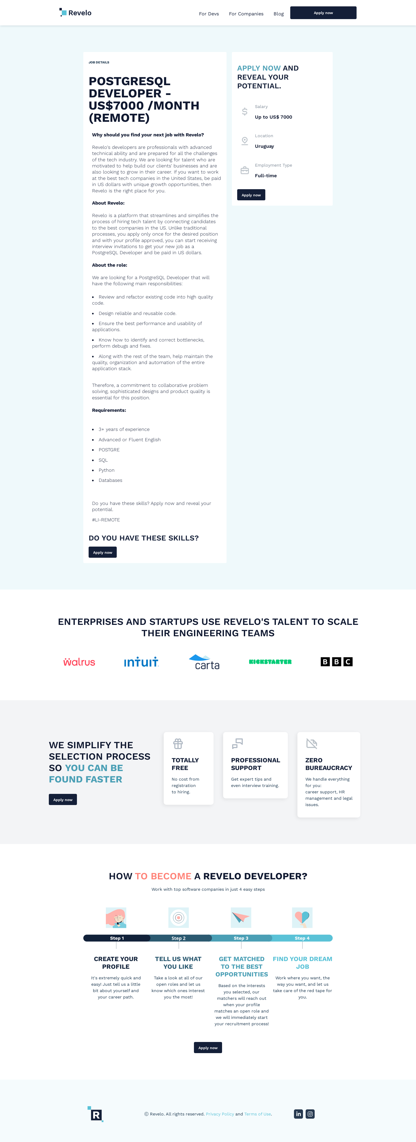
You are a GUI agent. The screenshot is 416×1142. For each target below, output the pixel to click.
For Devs (209, 13)
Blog (279, 13)
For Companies (246, 13)
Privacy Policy (220, 1114)
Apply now (323, 13)
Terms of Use (257, 1114)
